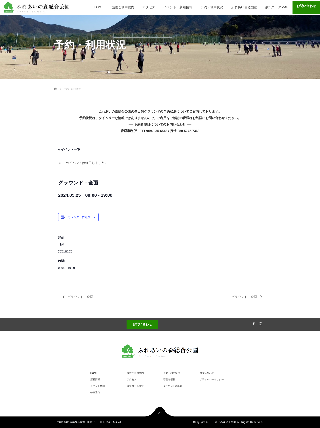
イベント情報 (97, 386)
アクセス (148, 7)
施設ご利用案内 (123, 7)
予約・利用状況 (212, 7)
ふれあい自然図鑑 (244, 7)
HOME (98, 7)
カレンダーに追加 (79, 217)
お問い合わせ (306, 6)
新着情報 (95, 379)
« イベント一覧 (69, 149)
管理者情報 (169, 379)
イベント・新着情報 (177, 7)
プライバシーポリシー (212, 379)
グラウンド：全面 (80, 297)
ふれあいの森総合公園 (223, 422)
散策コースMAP (276, 7)
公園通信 (95, 392)
